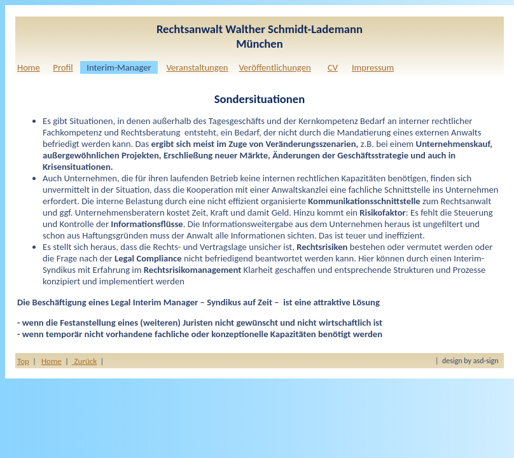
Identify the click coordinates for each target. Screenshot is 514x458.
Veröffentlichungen (274, 67)
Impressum (373, 67)
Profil (63, 67)
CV (333, 67)
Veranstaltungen (197, 67)
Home (28, 67)
